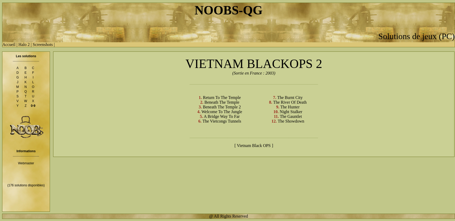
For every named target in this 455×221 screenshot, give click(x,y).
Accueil (9, 44)
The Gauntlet (290, 116)
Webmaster (26, 163)
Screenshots (43, 44)
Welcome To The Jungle (221, 111)
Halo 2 (24, 44)
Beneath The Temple (221, 102)
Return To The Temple (221, 97)
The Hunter (289, 107)
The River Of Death (289, 102)
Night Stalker (290, 111)
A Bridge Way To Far (221, 116)
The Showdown (290, 121)
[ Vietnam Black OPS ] (253, 145)
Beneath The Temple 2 (221, 107)
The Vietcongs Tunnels (221, 121)
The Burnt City (289, 97)
